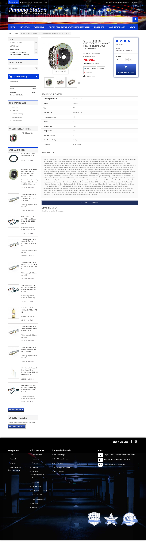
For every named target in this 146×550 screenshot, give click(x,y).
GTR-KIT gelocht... (27, 143)
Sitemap (34, 518)
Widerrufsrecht (17, 127)
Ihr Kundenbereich (61, 460)
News (132, 27)
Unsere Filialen (17, 131)
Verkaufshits (17, 160)
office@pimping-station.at (116, 474)
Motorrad (25, 27)
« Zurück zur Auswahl (90, 203)
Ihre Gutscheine (59, 482)
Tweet (86, 68)
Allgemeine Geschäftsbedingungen (37, 483)
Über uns (15, 117)
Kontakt (34, 469)
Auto (12, 27)
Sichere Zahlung (17, 124)
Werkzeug (39, 27)
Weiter (79, 83)
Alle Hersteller (117, 27)
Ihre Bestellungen (59, 465)
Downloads (35, 492)
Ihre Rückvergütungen (61, 469)
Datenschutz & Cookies (39, 501)
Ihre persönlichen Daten (62, 478)
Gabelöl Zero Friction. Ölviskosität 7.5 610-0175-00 (29, 320)
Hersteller (15, 62)
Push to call (14, 2)
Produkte (99, 27)
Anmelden (134, 2)
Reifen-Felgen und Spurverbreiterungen (69, 27)
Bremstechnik (16, 43)
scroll (140, 544)
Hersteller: (87, 57)
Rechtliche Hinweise (38, 509)
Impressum (35, 513)
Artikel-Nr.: (87, 53)
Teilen (93, 68)
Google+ (100, 68)
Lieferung (15, 121)
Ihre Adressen (58, 473)
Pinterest (88, 72)
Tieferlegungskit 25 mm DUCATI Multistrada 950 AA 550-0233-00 (28, 360)
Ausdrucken (91, 76)
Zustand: (86, 63)
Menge (118, 56)
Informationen (17, 113)
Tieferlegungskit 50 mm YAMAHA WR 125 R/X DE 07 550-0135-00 (29, 339)
